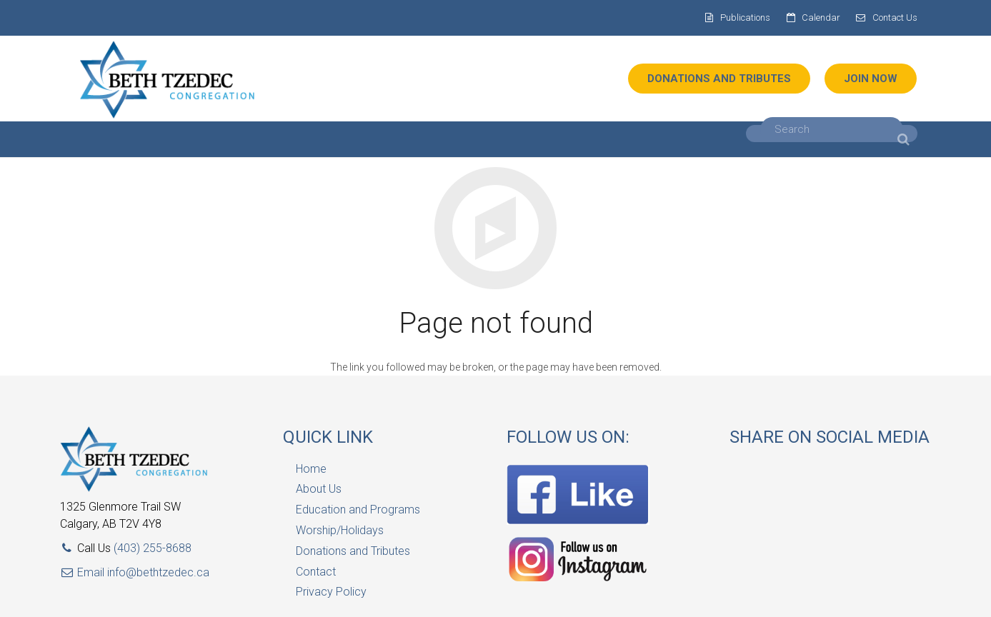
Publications (745, 17)
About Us (319, 489)
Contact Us (894, 17)
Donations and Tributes (353, 551)
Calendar (821, 17)
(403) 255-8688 (152, 548)
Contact (316, 571)
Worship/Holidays (340, 530)
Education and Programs (358, 509)
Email (83, 572)
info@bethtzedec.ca (158, 572)
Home (311, 469)
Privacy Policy (331, 591)
